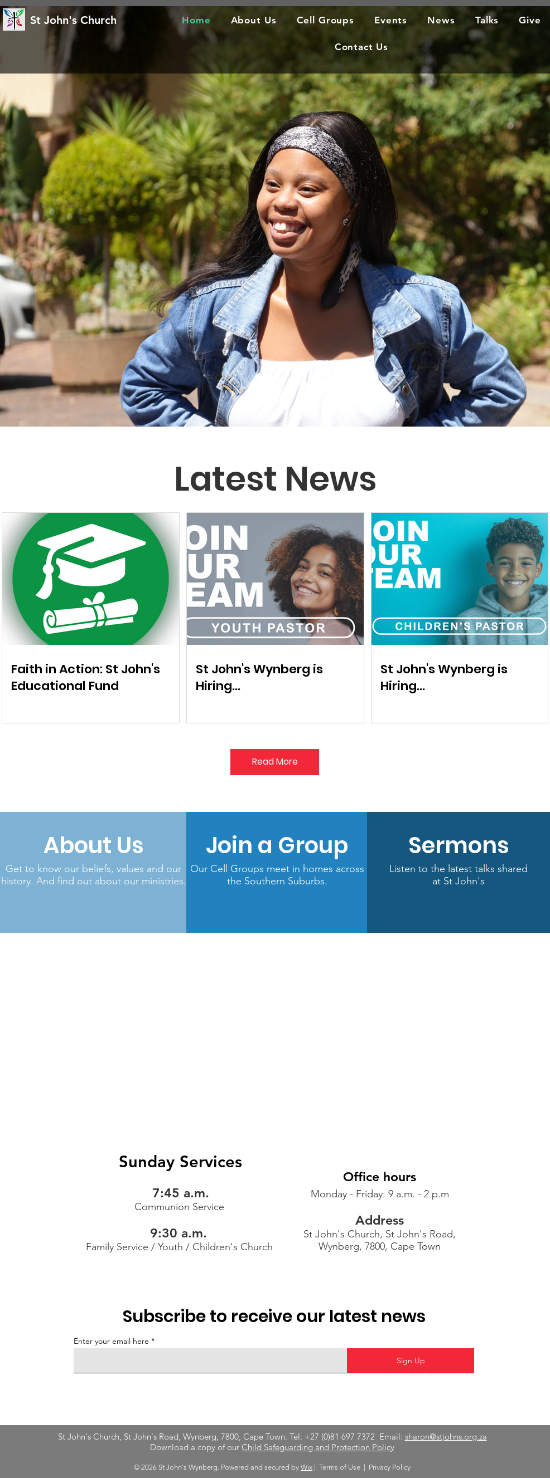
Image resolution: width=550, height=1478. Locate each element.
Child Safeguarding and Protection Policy (318, 1447)
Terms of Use (339, 1467)
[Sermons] (459, 845)
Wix (306, 1467)
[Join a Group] (277, 845)
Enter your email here (111, 1341)
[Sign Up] (410, 1360)
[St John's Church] (87, 20)
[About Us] (93, 845)
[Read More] (274, 762)
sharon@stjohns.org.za (446, 1436)
